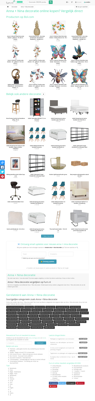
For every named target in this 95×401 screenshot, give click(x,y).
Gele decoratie (84, 313)
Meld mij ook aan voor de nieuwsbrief (33, 258)
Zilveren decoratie (34, 313)
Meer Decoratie (47, 236)
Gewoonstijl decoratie (46, 318)
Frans (11, 370)
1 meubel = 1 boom (79, 371)
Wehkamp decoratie (59, 310)
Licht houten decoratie (37, 327)
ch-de (11, 380)
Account (78, 2)
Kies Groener (13, 356)
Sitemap (54, 373)
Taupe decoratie (48, 310)
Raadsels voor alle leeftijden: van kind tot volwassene (68, 343)
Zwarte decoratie (11, 313)
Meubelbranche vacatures (81, 366)
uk (10, 391)
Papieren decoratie (47, 321)
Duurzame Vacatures (16, 358)
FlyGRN (12, 352)
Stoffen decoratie (57, 313)
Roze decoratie (23, 316)
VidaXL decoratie (52, 324)
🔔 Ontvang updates (47, 262)
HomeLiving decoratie (23, 327)
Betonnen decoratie (74, 324)
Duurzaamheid (78, 367)
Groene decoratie (69, 318)
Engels (11, 388)
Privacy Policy (56, 380)
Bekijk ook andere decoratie (25, 94)
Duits (11, 384)
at (10, 395)
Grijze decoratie (50, 307)
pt (10, 386)
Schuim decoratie (11, 327)
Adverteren (77, 374)
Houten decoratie (23, 324)
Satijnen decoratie (49, 327)
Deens (11, 393)
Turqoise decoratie (59, 321)
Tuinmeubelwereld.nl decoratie (37, 324)
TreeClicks (12, 349)
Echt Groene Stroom (15, 354)
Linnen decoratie (23, 318)
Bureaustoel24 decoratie (13, 321)
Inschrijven (40, 343)
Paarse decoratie (34, 318)
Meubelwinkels (56, 374)
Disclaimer (55, 371)
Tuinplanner (77, 373)
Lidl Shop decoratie (12, 316)
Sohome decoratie (75, 316)
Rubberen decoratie (46, 313)
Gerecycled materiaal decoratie (15, 307)
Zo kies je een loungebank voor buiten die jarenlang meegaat (68, 348)
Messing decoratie (11, 324)
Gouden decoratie (75, 307)
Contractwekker (14, 359)
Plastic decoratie (55, 316)
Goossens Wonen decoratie (71, 313)
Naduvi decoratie (62, 324)
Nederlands (13, 368)
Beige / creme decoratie (13, 310)
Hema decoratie (36, 321)
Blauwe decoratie (71, 310)
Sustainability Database (16, 361)
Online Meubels (56, 366)
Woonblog (55, 369)
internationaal (27, 358)
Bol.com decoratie (22, 313)
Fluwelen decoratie (37, 310)
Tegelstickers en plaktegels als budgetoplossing (68, 353)
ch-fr (11, 382)
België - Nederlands (15, 372)
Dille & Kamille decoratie (82, 318)
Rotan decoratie (26, 321)
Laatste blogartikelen (57, 335)
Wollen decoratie (81, 321)
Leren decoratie (65, 316)
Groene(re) (19, 2)
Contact (76, 378)
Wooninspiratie (78, 376)
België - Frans (13, 373)
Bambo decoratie (39, 307)
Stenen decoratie (44, 316)
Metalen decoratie (82, 310)
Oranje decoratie (25, 310)
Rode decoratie (29, 307)
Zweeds (12, 379)
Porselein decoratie (12, 318)
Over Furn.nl (55, 367)
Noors (11, 377)
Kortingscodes (78, 369)
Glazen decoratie (33, 316)
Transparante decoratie (62, 307)
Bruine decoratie (70, 321)
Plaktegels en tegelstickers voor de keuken (68, 339)
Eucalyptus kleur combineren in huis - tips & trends (68, 357)
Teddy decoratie (58, 318)
